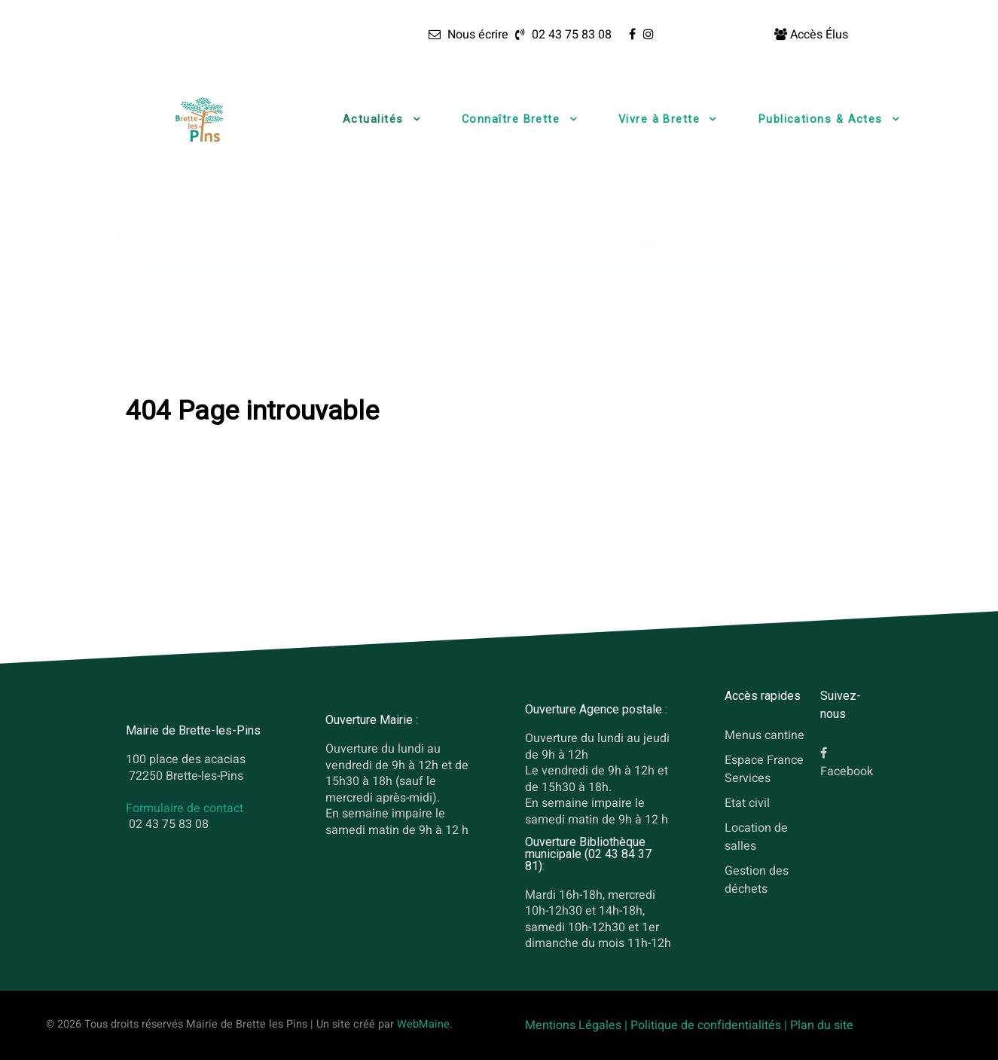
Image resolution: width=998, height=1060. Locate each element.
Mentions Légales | (577, 1025)
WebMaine (423, 1024)
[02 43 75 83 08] (561, 35)
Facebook (846, 772)
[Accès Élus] (811, 35)
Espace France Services (764, 769)
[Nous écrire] (468, 35)
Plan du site (821, 1025)
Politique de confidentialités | (710, 1025)
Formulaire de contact (184, 808)
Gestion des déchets (757, 880)
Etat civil (747, 803)
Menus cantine (764, 736)
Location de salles (756, 837)
